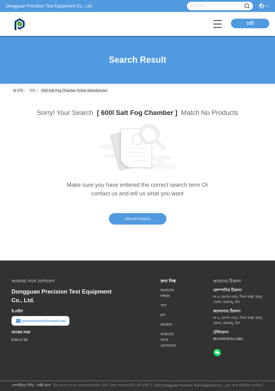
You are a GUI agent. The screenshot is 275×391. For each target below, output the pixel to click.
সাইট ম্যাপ (44, 385)
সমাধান (166, 325)
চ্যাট (250, 23)
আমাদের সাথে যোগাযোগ (168, 340)
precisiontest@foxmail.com (40, 320)
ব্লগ (162, 315)
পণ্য (32, 90)
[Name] (247, 6)
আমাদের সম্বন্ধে (167, 293)
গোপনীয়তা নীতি (22, 385)
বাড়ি (18, 90)
